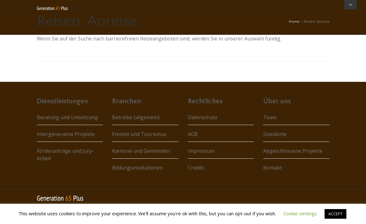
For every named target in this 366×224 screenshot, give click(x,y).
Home (294, 21)
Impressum (201, 150)
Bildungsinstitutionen (137, 167)
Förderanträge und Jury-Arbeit (65, 154)
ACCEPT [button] (335, 214)
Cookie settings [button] (300, 213)
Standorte (275, 134)
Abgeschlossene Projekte (292, 150)
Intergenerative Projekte (66, 134)
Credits (196, 167)
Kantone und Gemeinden (141, 150)
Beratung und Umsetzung (67, 117)
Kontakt (272, 167)
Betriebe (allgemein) (135, 117)
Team (270, 117)
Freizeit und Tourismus (139, 134)
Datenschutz (202, 117)
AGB (193, 134)
